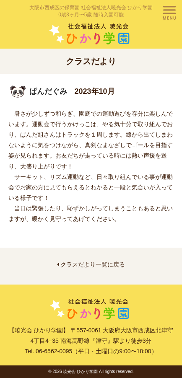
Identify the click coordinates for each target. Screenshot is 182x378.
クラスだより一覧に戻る (91, 264)
